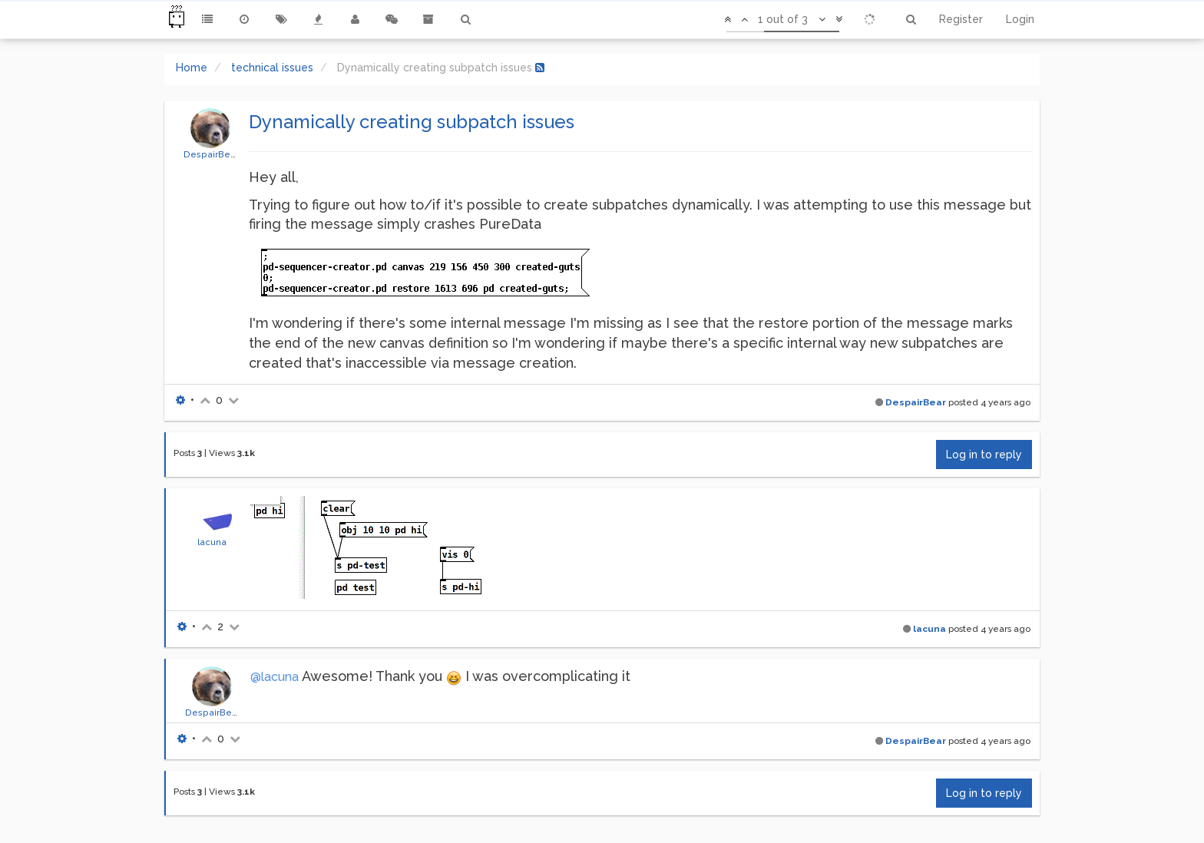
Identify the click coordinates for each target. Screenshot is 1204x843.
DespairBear (211, 154)
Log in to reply (984, 454)
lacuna (212, 542)
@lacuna (274, 676)
